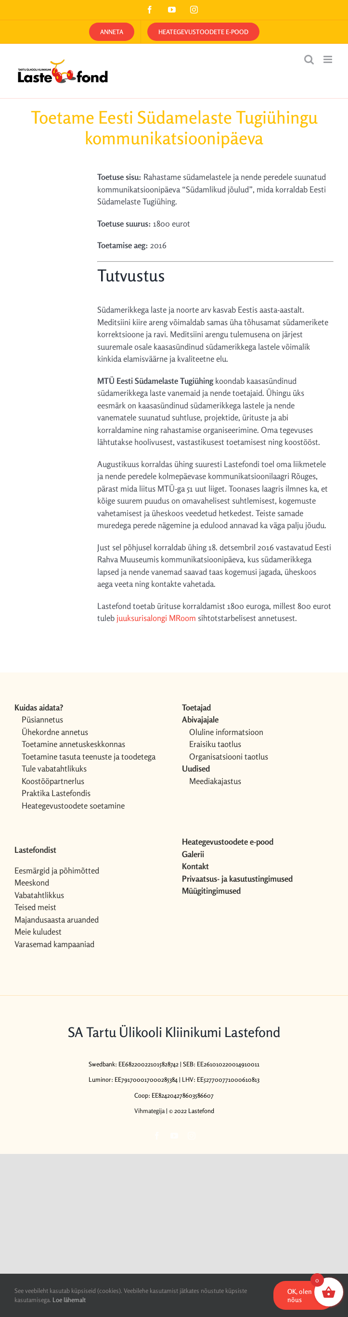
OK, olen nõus (299, 1295)
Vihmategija (149, 1110)
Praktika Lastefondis (56, 793)
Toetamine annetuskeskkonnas (73, 744)
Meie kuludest (38, 931)
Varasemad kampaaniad (54, 944)
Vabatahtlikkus (39, 895)
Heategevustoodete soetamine (73, 805)
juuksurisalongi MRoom (157, 618)
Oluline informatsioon (226, 732)
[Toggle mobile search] (309, 59)
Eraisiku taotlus (215, 744)
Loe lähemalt (69, 1300)
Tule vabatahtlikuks (54, 768)
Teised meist (35, 907)
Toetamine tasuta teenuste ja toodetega (88, 756)
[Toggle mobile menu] (328, 59)
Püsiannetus (42, 719)
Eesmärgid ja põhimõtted (56, 870)
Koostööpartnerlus (53, 781)
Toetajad (196, 707)
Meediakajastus (215, 781)
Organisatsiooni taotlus (228, 756)
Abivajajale (200, 719)
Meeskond (31, 882)
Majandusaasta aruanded (56, 919)
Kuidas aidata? (38, 707)
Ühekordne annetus (55, 732)
